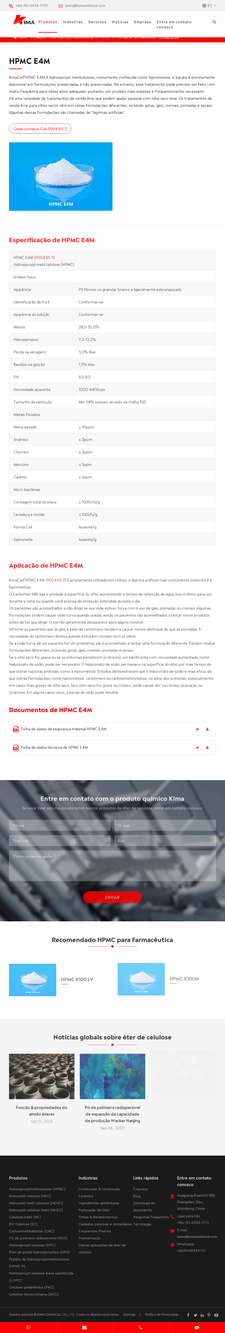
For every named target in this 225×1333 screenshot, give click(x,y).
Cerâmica (85, 1195)
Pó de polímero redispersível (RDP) (38, 1237)
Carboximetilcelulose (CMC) (31, 1230)
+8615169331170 (191, 1250)
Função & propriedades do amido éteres (41, 1108)
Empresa (142, 21)
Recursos (97, 21)
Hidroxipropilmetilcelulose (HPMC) (37, 1188)
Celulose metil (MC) (25, 1216)
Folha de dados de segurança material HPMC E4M (59, 729)
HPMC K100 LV (77, 976)
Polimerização (89, 1237)
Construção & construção (99, 1188)
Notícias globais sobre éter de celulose (112, 1038)
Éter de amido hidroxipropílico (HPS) (39, 1251)
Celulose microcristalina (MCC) (34, 1293)
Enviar (112, 895)
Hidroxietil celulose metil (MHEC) (36, 1209)
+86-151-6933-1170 (32, 5)
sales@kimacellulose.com (85, 5)
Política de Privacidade (162, 1314)
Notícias (120, 21)
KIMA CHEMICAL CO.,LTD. (56, 1314)
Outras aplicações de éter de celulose (102, 1248)
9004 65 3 (44, 258)
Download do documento (144, 1206)
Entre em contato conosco (174, 24)
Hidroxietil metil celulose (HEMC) (36, 1202)
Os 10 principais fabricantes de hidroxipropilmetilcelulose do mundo (183, 1115)
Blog (136, 1195)
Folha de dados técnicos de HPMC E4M (50, 747)
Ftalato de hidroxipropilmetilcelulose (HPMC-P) (39, 1262)
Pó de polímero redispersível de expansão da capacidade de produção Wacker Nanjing (112, 1111)
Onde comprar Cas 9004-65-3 (39, 128)
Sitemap (129, 1314)
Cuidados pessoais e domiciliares (105, 1223)
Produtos (47, 21)
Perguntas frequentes (151, 1216)
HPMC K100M (184, 975)
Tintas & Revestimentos (98, 1216)
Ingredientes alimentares (98, 1202)
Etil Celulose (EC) (23, 1223)
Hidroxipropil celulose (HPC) (32, 1244)
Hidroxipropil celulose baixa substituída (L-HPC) (41, 1276)
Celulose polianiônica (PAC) (31, 1286)
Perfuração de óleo (93, 1209)
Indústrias (73, 21)
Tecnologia (142, 1223)
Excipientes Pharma (94, 1230)
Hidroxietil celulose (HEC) (30, 1195)
